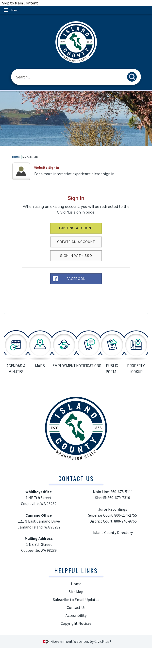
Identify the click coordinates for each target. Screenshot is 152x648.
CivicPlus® (102, 641)
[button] (133, 76)
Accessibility (76, 615)
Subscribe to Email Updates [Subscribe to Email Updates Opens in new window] (76, 599)
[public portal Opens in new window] (112, 351)
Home (16, 157)
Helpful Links (76, 570)
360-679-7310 (119, 497)
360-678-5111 (121, 491)
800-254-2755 (126, 515)
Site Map (76, 591)
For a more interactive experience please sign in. (74, 173)
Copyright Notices (76, 623)
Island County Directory (113, 532)
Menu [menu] (14, 10)
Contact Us (76, 607)
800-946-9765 (125, 521)
